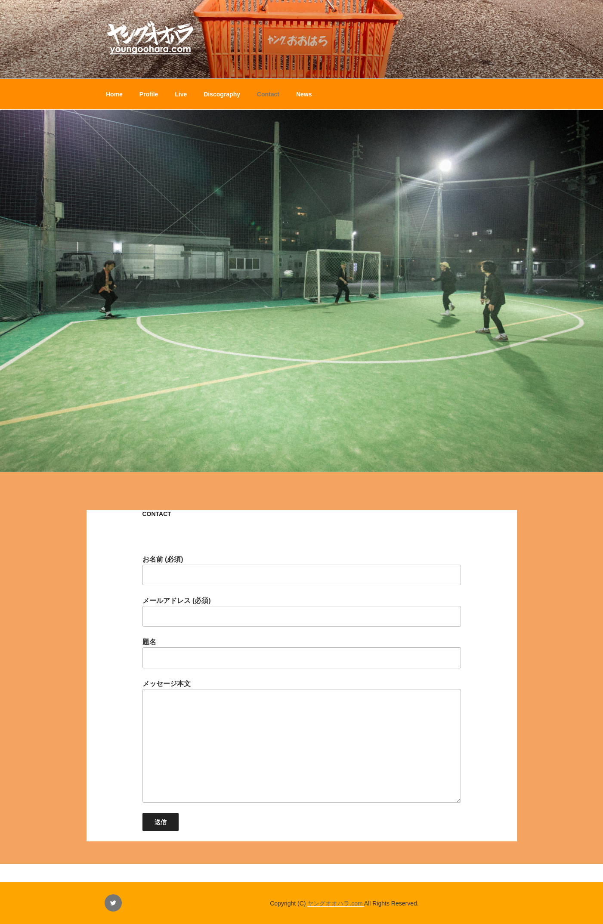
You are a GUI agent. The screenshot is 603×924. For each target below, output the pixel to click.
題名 (301, 653)
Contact (268, 94)
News (304, 94)
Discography (222, 94)
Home (114, 94)
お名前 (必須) (301, 570)
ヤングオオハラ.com (335, 903)
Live (181, 94)
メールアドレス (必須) (301, 612)
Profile (148, 94)
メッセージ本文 (301, 741)
